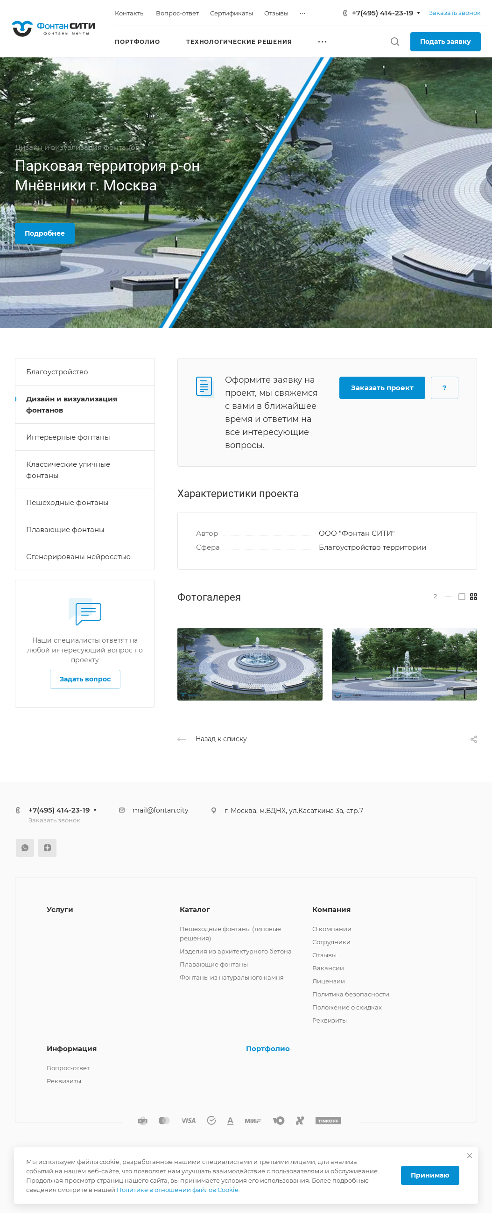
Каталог (195, 909)
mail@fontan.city (161, 810)
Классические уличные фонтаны (68, 470)
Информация (72, 1048)
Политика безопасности (350, 994)
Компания (331, 909)
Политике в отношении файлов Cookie (178, 1189)
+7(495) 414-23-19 (382, 12)
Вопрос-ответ (68, 1068)
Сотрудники (331, 942)
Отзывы (324, 955)
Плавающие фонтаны (65, 529)
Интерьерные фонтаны (68, 437)
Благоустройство (57, 371)
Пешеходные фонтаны (67, 502)
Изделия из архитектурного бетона (236, 951)
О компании (331, 929)
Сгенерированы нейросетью (78, 556)
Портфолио (268, 1048)
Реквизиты (329, 1020)
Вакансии (328, 968)
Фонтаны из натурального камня (232, 977)
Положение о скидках (347, 1007)
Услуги (60, 909)
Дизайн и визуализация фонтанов (71, 404)
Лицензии (328, 981)
